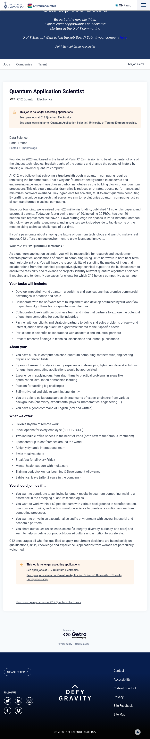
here (123, 41)
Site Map (119, 714)
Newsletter (17, 672)
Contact (119, 670)
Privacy (118, 697)
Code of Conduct (125, 688)
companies (24, 64)
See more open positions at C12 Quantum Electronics (48, 602)
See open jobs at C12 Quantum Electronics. (46, 117)
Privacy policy (65, 644)
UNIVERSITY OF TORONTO (68, 731)
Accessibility (122, 679)
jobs (6, 64)
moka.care (61, 466)
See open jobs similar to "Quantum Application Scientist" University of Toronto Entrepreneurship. (78, 122)
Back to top (138, 732)
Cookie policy (82, 644)
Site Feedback (123, 705)
